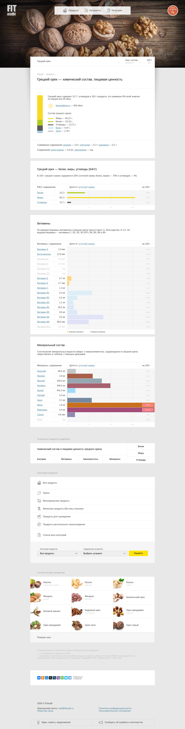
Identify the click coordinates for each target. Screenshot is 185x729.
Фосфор (41, 385)
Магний (41, 381)
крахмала (104, 145)
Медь (40, 405)
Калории (41, 459)
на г (146, 187)
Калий (40, 390)
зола (58, 131)
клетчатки (85, 145)
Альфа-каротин (44, 259)
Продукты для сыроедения (54, 516)
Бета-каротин (44, 254)
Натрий (41, 395)
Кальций (41, 371)
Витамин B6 (43, 317)
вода (58, 128)
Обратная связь (45, 711)
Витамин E (42, 278)
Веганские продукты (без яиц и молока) (60, 509)
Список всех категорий (51, 535)
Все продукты (47, 483)
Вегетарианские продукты (53, 501)
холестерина (57, 150)
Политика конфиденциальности (115, 708)
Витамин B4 (43, 307)
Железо (41, 376)
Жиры (40, 197)
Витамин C (42, 288)
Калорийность (63, 105)
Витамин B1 (43, 293)
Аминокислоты (90, 459)
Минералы (114, 459)
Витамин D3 (43, 273)
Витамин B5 (43, 312)
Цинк (39, 400)
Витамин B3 (43, 302)
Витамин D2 (43, 268)
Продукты (73, 10)
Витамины (66, 459)
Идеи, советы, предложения (56, 722)
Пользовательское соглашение (115, 711)
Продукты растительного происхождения (61, 524)
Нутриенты (95, 10)
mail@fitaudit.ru (65, 708)
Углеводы (42, 202)
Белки (40, 193)
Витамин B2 (43, 297)
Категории (117, 10)
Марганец (42, 410)
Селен (40, 414)
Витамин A (42, 249)
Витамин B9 (43, 322)
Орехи (43, 493)
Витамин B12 (44, 326)
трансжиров (80, 150)
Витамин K (42, 283)
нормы (86, 187)
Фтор (39, 419)
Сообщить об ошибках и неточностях (124, 722)
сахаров (67, 145)
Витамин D (42, 264)
